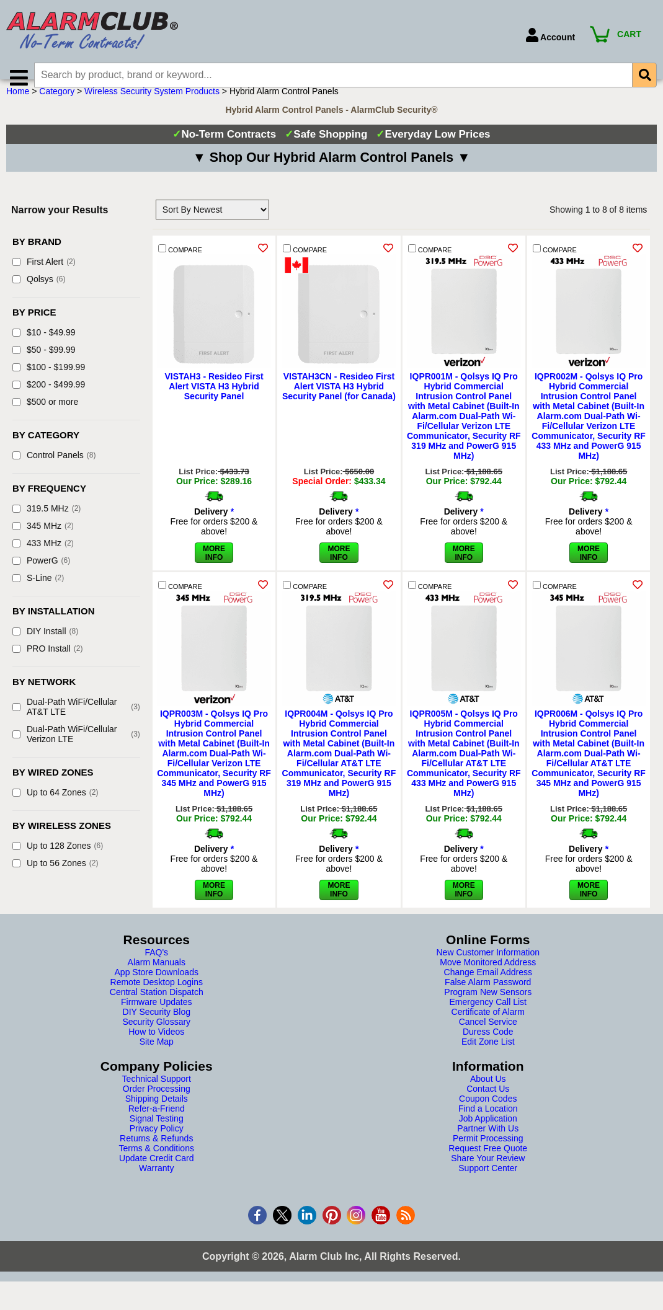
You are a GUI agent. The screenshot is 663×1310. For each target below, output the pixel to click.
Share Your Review (488, 1174)
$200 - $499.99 (48, 400)
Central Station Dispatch (156, 1008)
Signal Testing (157, 1135)
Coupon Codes (488, 1115)
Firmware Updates (156, 1018)
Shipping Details (156, 1115)
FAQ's (156, 968)
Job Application (488, 1135)
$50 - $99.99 (44, 366)
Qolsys (38, 295)
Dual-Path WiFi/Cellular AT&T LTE (76, 723)
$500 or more (45, 418)
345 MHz (43, 542)
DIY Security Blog (156, 1028)
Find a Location (488, 1125)
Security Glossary (156, 1038)
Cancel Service (488, 1038)
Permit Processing (488, 1154)
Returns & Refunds (156, 1154)
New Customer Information (488, 968)
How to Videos (156, 1048)
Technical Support (156, 1095)
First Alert (44, 278)
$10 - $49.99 (44, 348)
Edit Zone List (488, 1058)
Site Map (157, 1058)
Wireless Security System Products (152, 107)
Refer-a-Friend (156, 1125)
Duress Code (488, 1048)
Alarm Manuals (156, 978)
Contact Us (487, 1105)
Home (17, 107)
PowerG (41, 577)
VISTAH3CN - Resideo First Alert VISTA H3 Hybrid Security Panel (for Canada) (339, 402)
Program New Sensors (488, 1008)
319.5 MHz (46, 524)
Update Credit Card (156, 1174)
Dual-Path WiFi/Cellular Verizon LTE (76, 750)
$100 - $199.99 (48, 383)
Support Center (487, 1184)
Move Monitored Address (488, 978)
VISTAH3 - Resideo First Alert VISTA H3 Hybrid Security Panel (213, 402)
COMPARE (180, 265)
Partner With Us (487, 1144)
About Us (488, 1095)
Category (56, 107)
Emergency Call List (488, 1018)
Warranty (156, 1184)
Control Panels (54, 471)
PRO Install (47, 665)
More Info (214, 509)
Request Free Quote (487, 1164)
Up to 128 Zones (57, 862)
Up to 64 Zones (55, 808)
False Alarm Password (488, 998)
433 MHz (43, 559)
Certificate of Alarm (488, 1028)
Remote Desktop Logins (156, 998)
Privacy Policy (157, 1144)
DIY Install (45, 647)
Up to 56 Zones (55, 879)
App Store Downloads (156, 988)
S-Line (38, 594)
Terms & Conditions (156, 1164)
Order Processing (156, 1105)
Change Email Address (488, 988)
